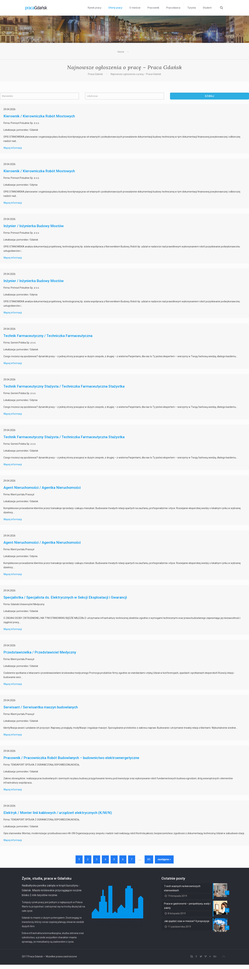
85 (148, 859)
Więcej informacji (12, 148)
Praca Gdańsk (95, 74)
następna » (164, 859)
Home (121, 51)
